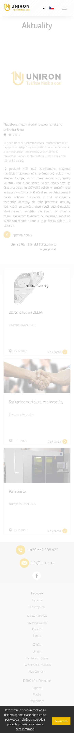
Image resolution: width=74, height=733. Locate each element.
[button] (64, 8)
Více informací (25, 729)
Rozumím (61, 721)
